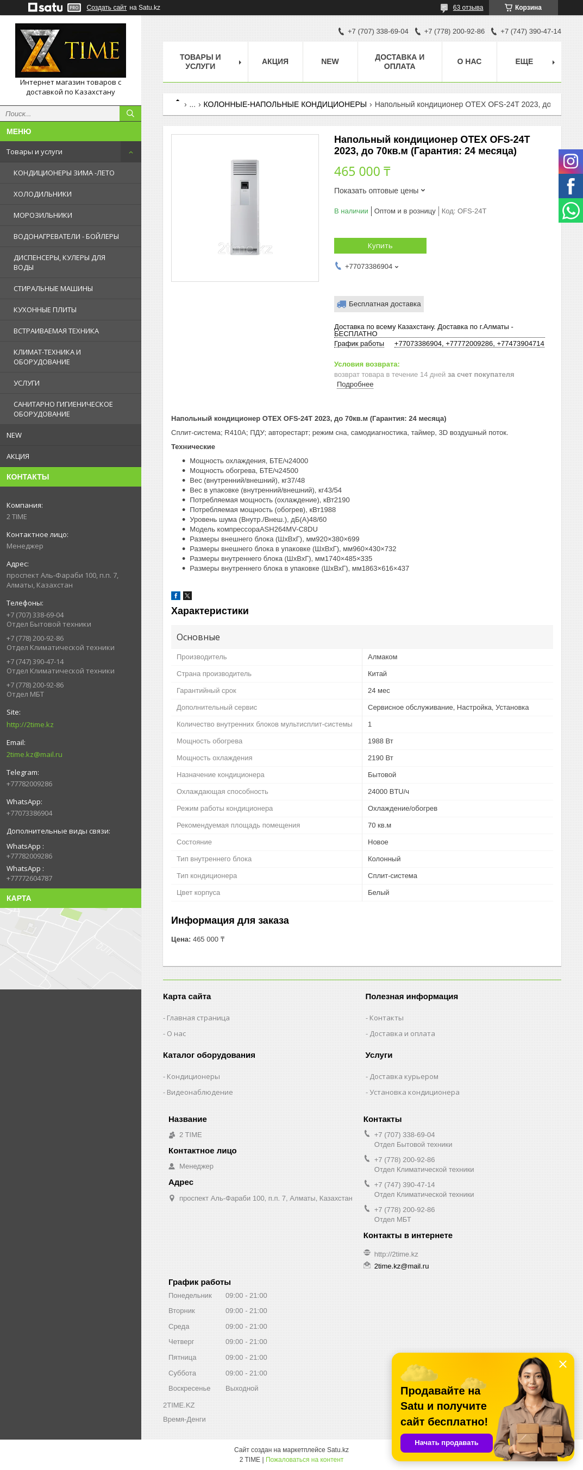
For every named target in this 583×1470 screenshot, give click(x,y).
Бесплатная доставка (385, 304)
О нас (469, 61)
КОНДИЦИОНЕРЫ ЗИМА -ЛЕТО (64, 173)
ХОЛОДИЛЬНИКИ (43, 194)
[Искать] (130, 113)
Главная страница (198, 1018)
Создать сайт (107, 7)
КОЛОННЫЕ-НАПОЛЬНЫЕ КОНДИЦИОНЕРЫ (285, 104)
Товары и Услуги (200, 62)
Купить (380, 245)
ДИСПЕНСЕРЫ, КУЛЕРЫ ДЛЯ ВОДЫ (59, 262)
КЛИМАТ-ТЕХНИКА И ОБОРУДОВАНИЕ (47, 357)
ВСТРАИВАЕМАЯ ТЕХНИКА (56, 331)
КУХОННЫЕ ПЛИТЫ (45, 309)
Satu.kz (338, 1450)
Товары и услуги (34, 151)
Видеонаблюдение (200, 1092)
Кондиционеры (193, 1076)
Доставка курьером (403, 1076)
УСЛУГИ (27, 383)
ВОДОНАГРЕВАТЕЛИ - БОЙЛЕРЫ (66, 236)
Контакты (386, 1018)
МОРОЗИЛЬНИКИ (43, 215)
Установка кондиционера (414, 1092)
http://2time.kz (30, 724)
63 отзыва (468, 7)
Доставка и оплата (399, 62)
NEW (14, 435)
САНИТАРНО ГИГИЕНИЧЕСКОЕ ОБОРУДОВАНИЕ (63, 409)
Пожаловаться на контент (304, 1459)
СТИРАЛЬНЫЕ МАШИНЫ (53, 288)
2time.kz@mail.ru (34, 754)
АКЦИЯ (18, 456)
